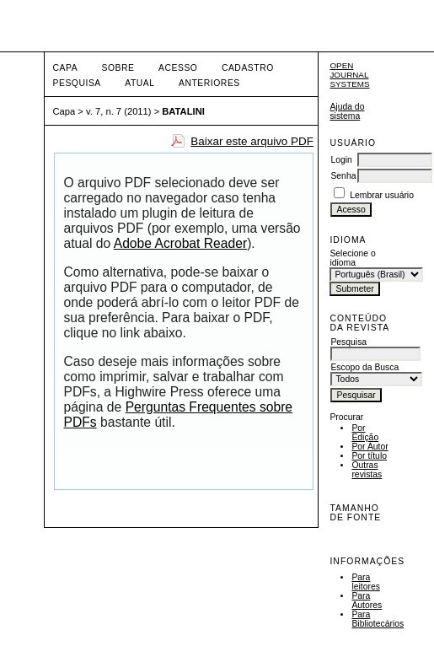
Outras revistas (366, 469)
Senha (343, 175)
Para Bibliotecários (377, 619)
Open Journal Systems (349, 75)
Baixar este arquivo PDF (251, 141)
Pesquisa (77, 83)
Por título (369, 455)
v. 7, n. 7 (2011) (119, 111)
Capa (65, 68)
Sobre (118, 68)
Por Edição (364, 432)
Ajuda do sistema (347, 111)
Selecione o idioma (352, 258)
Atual (139, 83)
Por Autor (369, 446)
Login (340, 159)
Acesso (177, 68)
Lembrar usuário (382, 195)
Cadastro (248, 68)
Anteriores (209, 83)
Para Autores (366, 600)
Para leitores (365, 582)
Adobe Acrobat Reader (180, 243)
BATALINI (183, 111)
